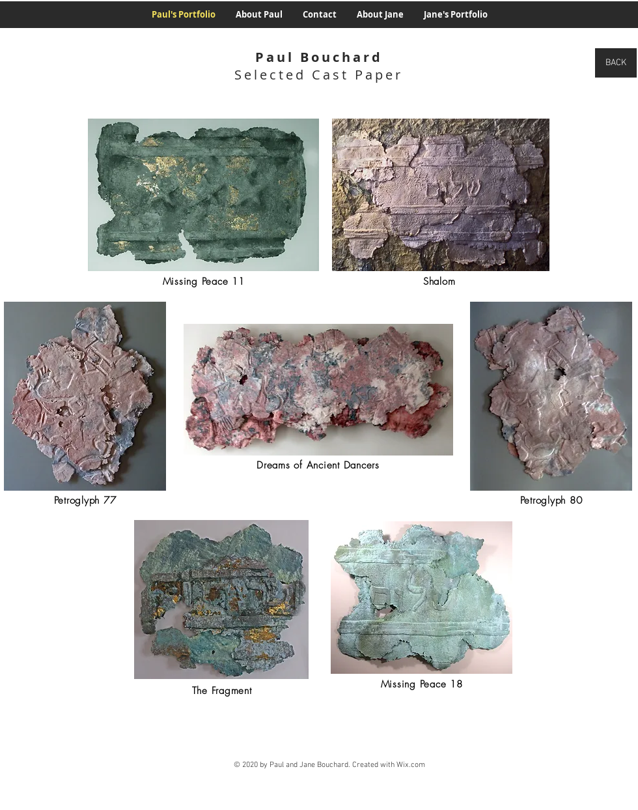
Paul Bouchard (319, 57)
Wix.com (410, 765)
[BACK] (616, 63)
